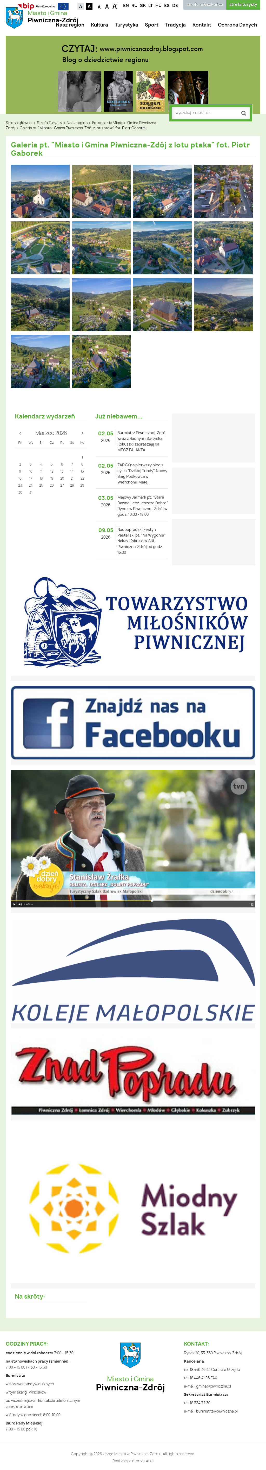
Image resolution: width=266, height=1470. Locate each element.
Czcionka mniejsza (100, 6)
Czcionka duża (115, 6)
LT (150, 6)
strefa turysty (243, 5)
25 (41, 485)
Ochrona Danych (237, 25)
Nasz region (70, 25)
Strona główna (18, 123)
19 (51, 478)
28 (72, 485)
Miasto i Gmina (53, 17)
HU (158, 6)
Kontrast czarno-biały (89, 6)
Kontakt (201, 25)
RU (134, 6)
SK (143, 6)
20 (62, 478)
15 (82, 471)
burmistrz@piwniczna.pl (217, 1411)
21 (72, 478)
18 (41, 478)
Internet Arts (142, 1461)
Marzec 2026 (51, 433)
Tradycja (175, 25)
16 (20, 478)
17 (30, 478)
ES (167, 6)
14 (72, 471)
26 (52, 485)
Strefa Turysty (49, 123)
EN (126, 6)
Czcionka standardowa (107, 6)
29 (82, 485)
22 (82, 478)
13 (62, 471)
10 (30, 471)
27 (62, 485)
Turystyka (126, 25)
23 (20, 485)
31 (30, 492)
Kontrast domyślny (80, 6)
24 (31, 485)
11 (41, 471)
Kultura (99, 25)
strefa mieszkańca (205, 5)
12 (51, 471)
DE (175, 6)
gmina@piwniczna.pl (213, 1386)
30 (20, 492)
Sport (151, 25)
